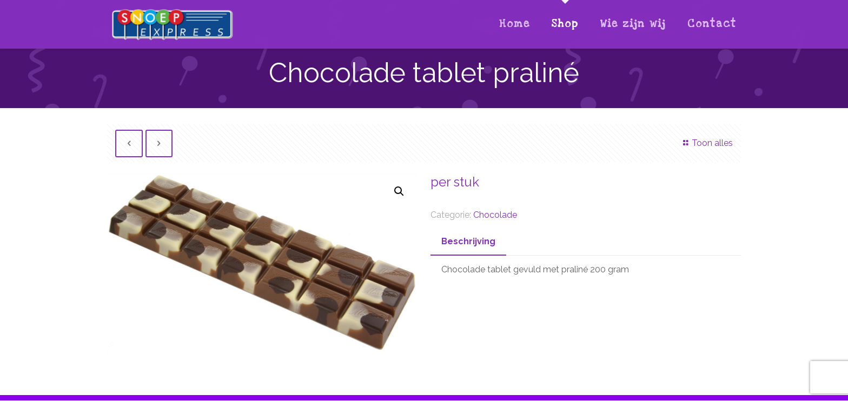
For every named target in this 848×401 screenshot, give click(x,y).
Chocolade (495, 215)
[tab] (468, 242)
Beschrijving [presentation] (468, 241)
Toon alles (705, 143)
